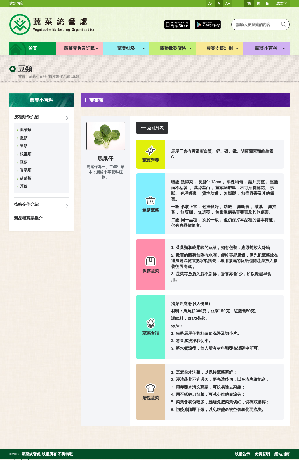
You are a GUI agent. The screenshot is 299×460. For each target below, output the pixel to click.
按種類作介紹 (59, 76)
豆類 (75, 76)
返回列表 (152, 127)
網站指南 (282, 454)
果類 (23, 146)
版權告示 (242, 454)
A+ (227, 3)
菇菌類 (25, 178)
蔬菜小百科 (37, 76)
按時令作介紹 (26, 204)
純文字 (281, 3)
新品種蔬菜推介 (28, 218)
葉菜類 (25, 130)
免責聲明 (262, 454)
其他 (23, 186)
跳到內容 (16, 3)
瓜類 (23, 138)
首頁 (21, 76)
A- (210, 3)
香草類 (25, 170)
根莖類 (25, 154)
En (268, 3)
